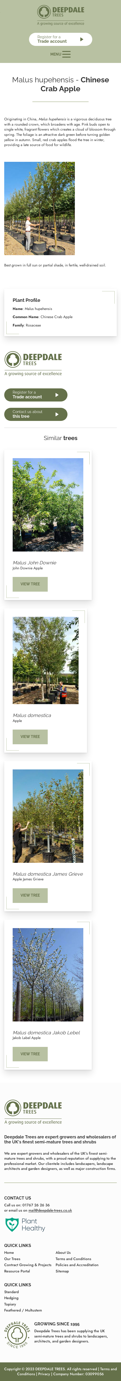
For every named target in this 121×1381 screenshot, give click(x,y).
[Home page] (60, 15)
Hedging (11, 1297)
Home (9, 1252)
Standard (11, 1291)
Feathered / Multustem (23, 1310)
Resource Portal (17, 1271)
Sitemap (62, 1271)
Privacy (44, 1374)
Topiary (10, 1304)
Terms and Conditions (73, 1258)
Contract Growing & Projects (27, 1264)
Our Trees (12, 1258)
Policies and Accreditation (77, 1264)
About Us (63, 1252)
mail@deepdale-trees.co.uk (50, 1210)
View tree (30, 584)
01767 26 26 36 (36, 1205)
